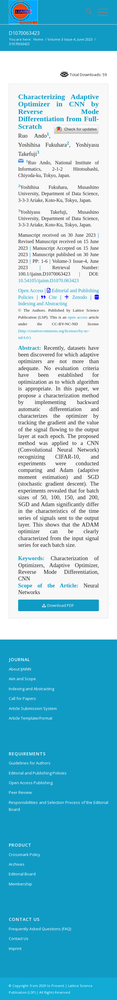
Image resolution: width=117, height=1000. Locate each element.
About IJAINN (20, 669)
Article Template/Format (30, 718)
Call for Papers (22, 698)
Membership (20, 884)
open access (77, 317)
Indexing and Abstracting (42, 303)
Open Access (30, 290)
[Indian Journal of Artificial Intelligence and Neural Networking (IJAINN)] (48, 12)
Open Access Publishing (31, 782)
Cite (53, 297)
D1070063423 (24, 33)
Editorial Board (22, 874)
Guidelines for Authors (29, 763)
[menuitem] (86, 12)
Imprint (15, 948)
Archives (16, 864)
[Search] (86, 12)
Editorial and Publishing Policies (38, 773)
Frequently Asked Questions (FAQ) (40, 928)
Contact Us (18, 938)
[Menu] (100, 12)
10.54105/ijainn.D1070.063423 (48, 280)
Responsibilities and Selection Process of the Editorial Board (58, 806)
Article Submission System (33, 708)
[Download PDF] (58, 605)
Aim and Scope (22, 678)
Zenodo (78, 297)
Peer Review (20, 792)
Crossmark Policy (24, 854)
